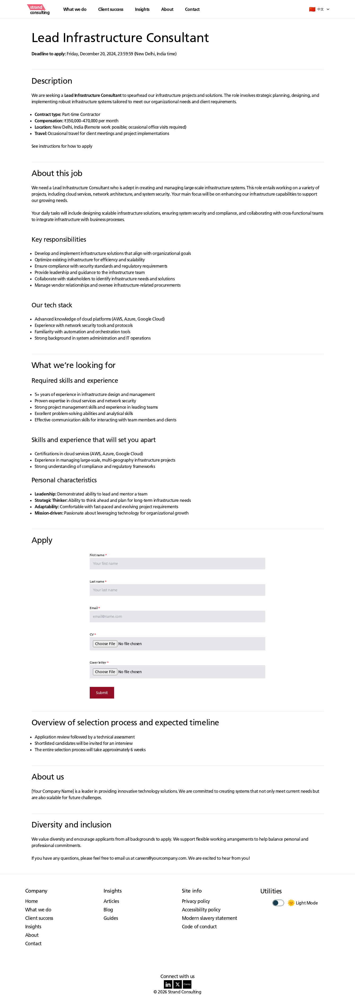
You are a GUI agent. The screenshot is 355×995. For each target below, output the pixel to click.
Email (93, 608)
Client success (39, 918)
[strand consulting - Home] (40, 9)
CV (91, 634)
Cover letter (98, 662)
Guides (111, 918)
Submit (102, 692)
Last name (97, 581)
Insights (33, 927)
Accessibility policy (201, 910)
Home (31, 901)
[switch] (278, 903)
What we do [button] (75, 9)
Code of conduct (199, 927)
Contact (192, 9)
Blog (108, 910)
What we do (38, 910)
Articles (111, 901)
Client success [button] (110, 9)
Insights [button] (142, 9)
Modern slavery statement (209, 918)
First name (97, 555)
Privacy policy (196, 901)
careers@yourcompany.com (160, 858)
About (167, 9)
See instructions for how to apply (62, 146)
